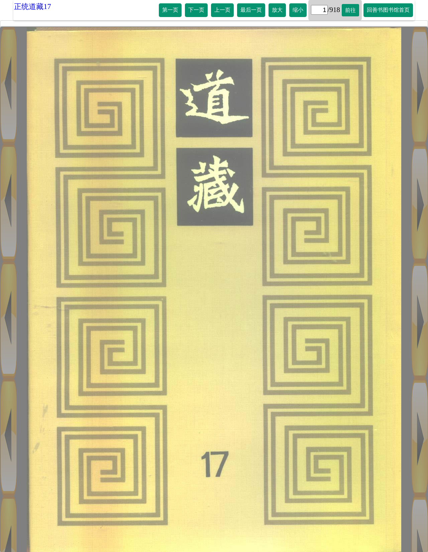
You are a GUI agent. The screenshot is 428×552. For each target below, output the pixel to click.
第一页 (170, 10)
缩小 (298, 10)
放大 (277, 10)
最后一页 (251, 10)
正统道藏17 (32, 6)
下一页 (196, 10)
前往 (350, 10)
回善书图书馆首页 (388, 10)
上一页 (222, 10)
